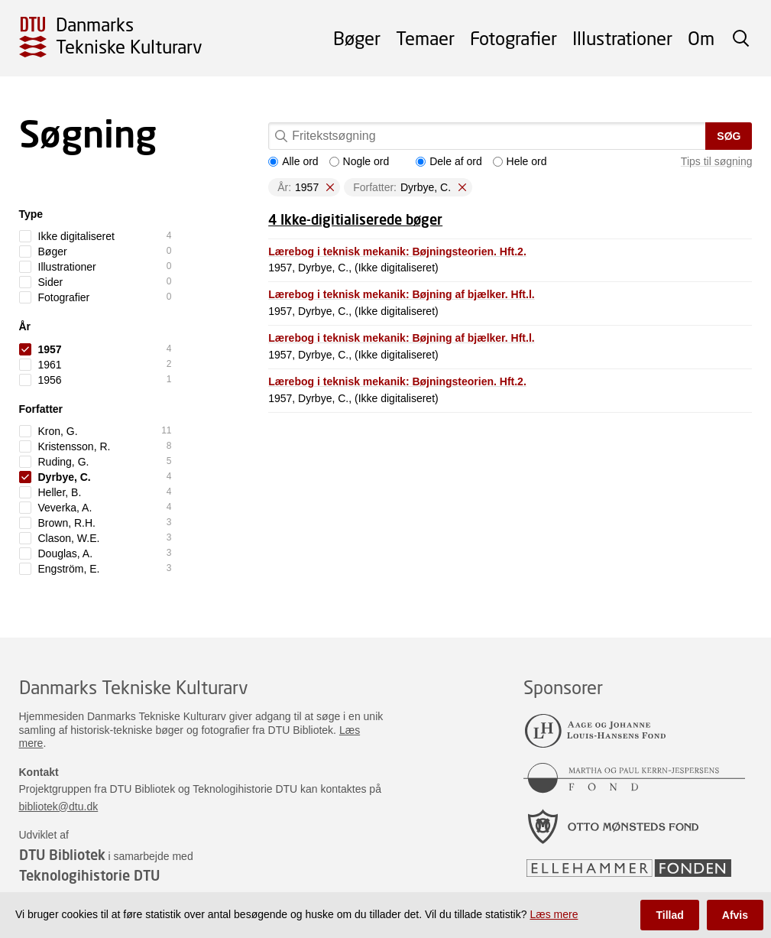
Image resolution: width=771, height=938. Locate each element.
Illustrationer (622, 38)
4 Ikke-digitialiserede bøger (355, 219)
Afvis (735, 915)
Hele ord (520, 161)
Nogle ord (359, 161)
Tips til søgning (717, 161)
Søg (728, 136)
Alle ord (293, 161)
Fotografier (513, 38)
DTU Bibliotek (62, 854)
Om (701, 38)
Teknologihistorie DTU (89, 875)
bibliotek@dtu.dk (59, 806)
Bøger (357, 38)
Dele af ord (448, 161)
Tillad (669, 915)
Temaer (425, 38)
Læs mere (554, 914)
